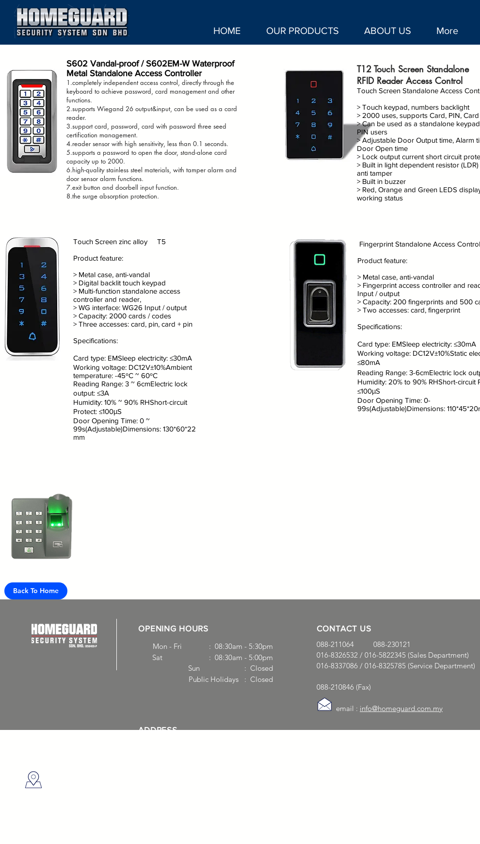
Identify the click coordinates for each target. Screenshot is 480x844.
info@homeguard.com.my (401, 708)
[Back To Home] (35, 590)
